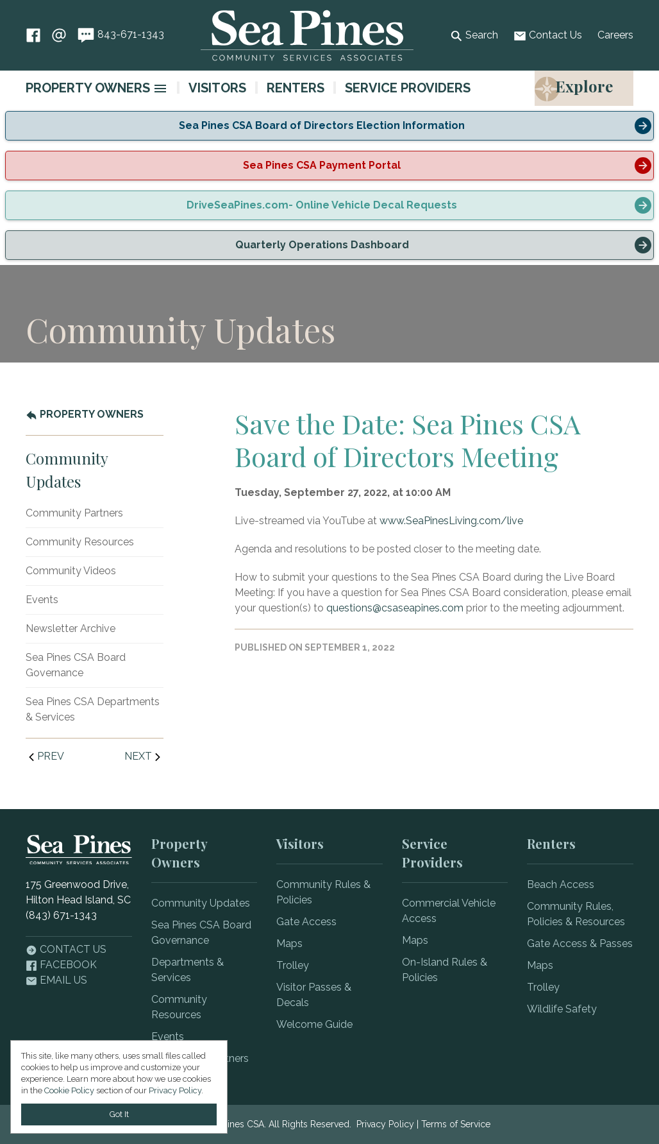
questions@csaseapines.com (394, 608)
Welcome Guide (314, 1024)
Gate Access (306, 922)
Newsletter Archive (70, 628)
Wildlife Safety (562, 1009)
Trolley (292, 965)
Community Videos (71, 571)
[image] (160, 88)
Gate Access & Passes (580, 943)
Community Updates (200, 903)
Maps (289, 943)
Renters (295, 88)
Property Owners (88, 88)
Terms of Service (455, 1124)
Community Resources (80, 542)
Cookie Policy (69, 1090)
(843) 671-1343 (61, 915)
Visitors (217, 88)
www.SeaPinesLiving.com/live (451, 521)
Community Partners (74, 513)
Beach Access (560, 884)
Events (42, 599)
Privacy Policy (385, 1124)
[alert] (329, 126)
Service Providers (408, 88)
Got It (119, 1114)
